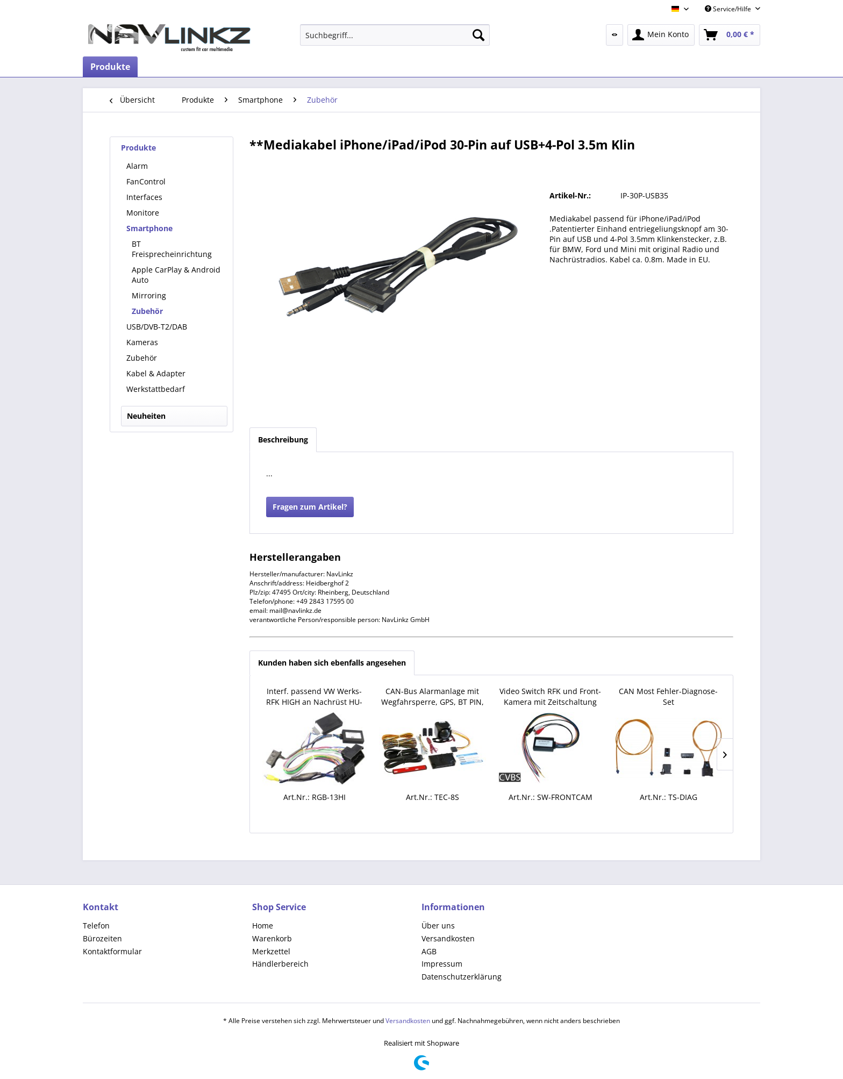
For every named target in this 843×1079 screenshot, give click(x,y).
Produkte (138, 147)
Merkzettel (271, 951)
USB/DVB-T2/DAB (156, 326)
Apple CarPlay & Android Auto (176, 275)
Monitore (142, 213)
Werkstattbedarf (155, 389)
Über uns (438, 925)
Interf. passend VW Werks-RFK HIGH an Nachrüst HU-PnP (314, 697)
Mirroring (149, 295)
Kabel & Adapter (155, 373)
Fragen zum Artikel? (310, 507)
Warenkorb (272, 938)
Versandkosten (448, 938)
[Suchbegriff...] (395, 35)
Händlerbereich (280, 964)
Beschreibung (283, 439)
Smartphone (149, 228)
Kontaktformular (112, 951)
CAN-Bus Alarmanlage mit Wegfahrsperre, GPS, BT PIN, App (432, 697)
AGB (429, 951)
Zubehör (147, 311)
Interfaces (144, 197)
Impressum (442, 964)
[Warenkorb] (729, 35)
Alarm (137, 166)
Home (262, 925)
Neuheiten (146, 416)
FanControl (146, 181)
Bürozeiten (102, 938)
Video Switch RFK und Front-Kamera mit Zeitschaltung (550, 696)
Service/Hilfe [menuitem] (729, 8)
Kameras (142, 342)
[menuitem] (395, 35)
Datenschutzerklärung (462, 976)
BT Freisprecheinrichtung (172, 249)
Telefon (96, 925)
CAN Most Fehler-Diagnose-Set (668, 696)
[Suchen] (478, 35)
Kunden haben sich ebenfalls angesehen (332, 663)
